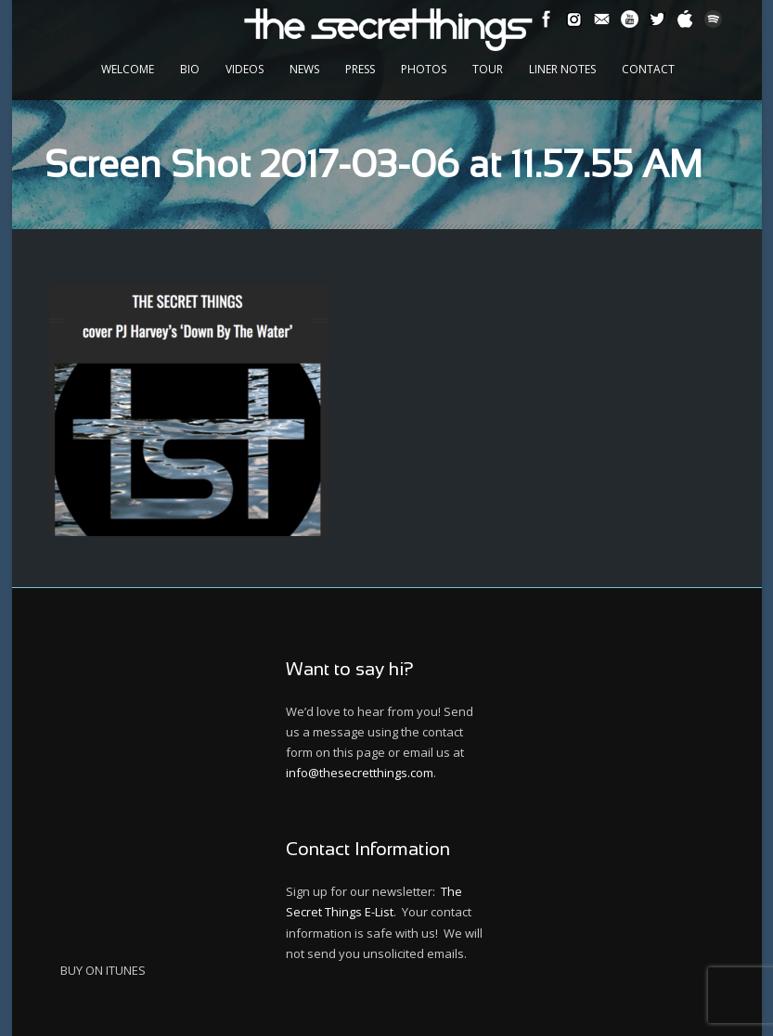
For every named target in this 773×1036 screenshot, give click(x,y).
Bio (190, 69)
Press (360, 69)
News (304, 69)
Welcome (127, 69)
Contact (648, 69)
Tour (487, 69)
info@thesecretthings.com (359, 772)
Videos (244, 69)
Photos (423, 69)
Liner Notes (562, 69)
